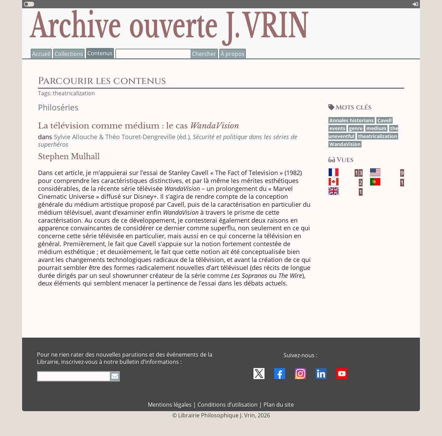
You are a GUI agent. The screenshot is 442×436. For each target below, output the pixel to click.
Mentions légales (170, 404)
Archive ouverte (169, 26)
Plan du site (278, 404)
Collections (69, 54)
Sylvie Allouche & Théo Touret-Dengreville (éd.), (167, 141)
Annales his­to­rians (351, 120)
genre (356, 128)
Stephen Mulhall (69, 156)
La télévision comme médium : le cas (138, 125)
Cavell (384, 120)
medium (376, 128)
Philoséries (58, 107)
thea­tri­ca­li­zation (377, 136)
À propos (232, 54)
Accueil (41, 54)
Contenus (100, 53)
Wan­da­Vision (345, 144)
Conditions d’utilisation (228, 404)
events (337, 128)
